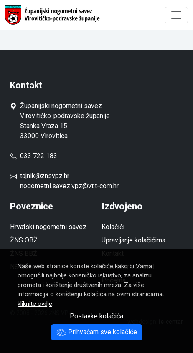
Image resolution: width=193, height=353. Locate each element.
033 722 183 (33, 156)
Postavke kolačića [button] (96, 316)
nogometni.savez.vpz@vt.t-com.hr (69, 186)
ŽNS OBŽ (24, 240)
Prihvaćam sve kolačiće (96, 332)
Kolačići (113, 227)
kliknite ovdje (35, 304)
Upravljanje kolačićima (133, 240)
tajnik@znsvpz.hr (44, 176)
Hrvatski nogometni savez (48, 227)
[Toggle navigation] (176, 15)
